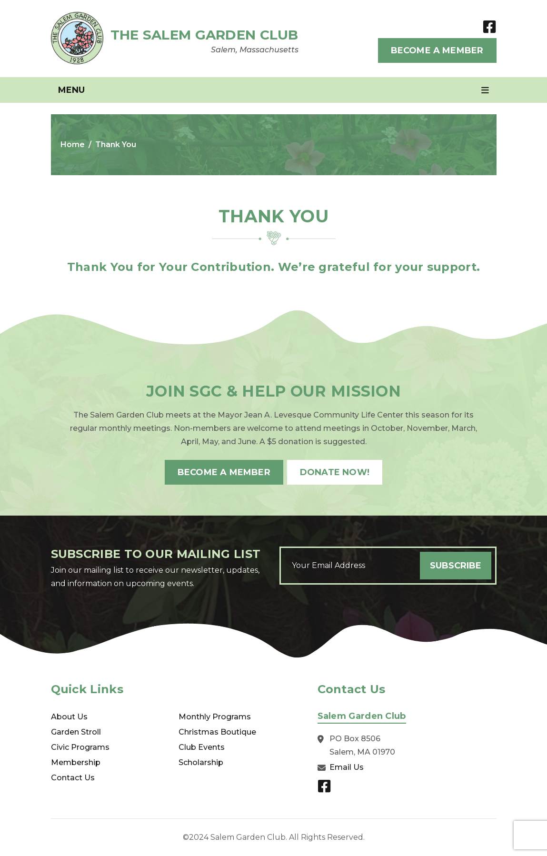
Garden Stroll (76, 732)
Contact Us (73, 777)
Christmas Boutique (217, 732)
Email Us (346, 767)
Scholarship (201, 762)
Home (72, 144)
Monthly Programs (215, 716)
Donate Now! (334, 472)
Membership (75, 762)
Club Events (202, 747)
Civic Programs (80, 747)
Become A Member (437, 50)
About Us (69, 716)
